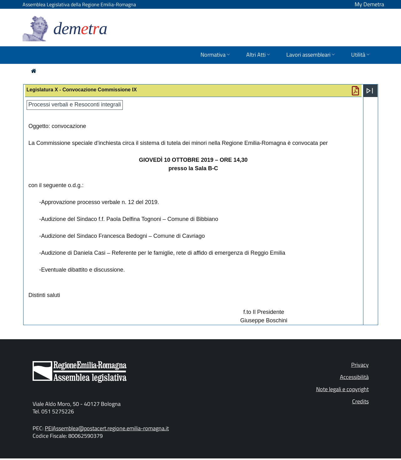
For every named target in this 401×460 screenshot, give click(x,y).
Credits (360, 401)
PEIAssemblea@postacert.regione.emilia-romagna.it (107, 428)
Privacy (360, 364)
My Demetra (369, 4)
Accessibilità (354, 377)
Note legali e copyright (342, 389)
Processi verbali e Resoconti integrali (75, 104)
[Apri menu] (369, 90)
